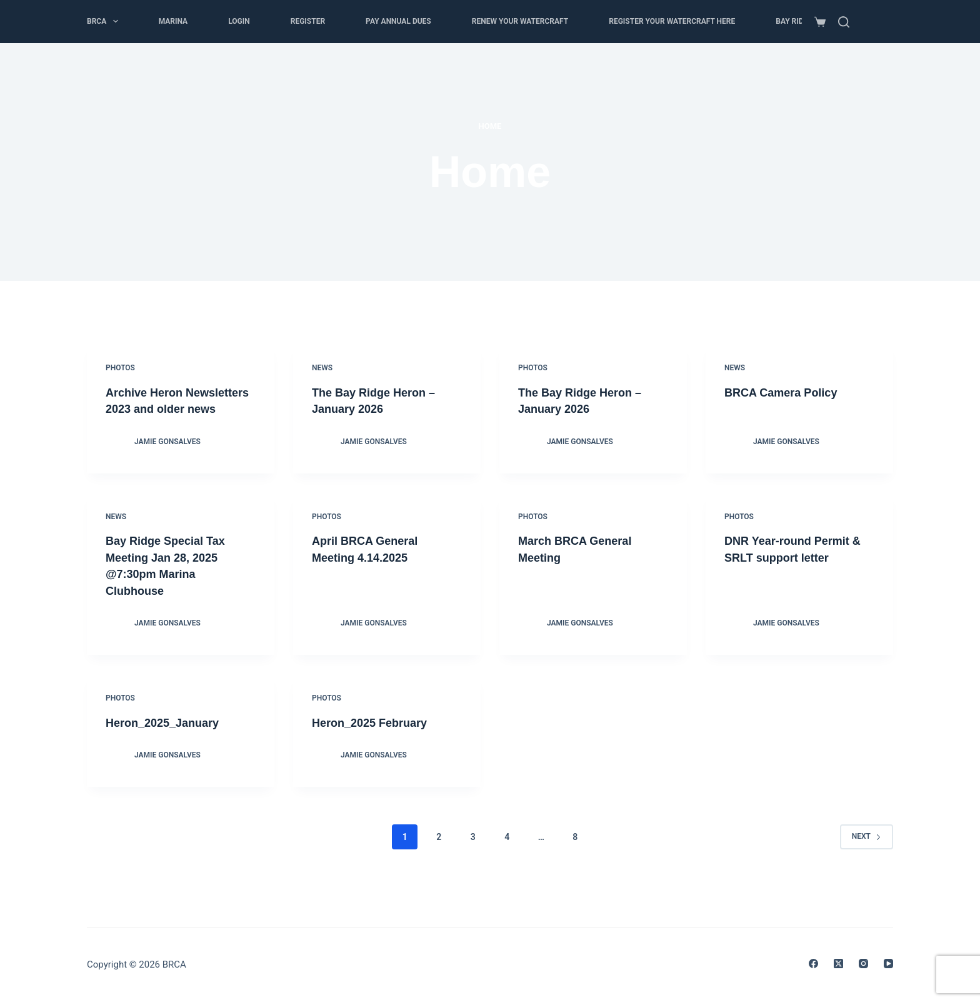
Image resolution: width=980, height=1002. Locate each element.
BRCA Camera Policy (786, 392)
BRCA (105, 21)
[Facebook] (813, 963)
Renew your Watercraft (520, 21)
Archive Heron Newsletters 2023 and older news (169, 408)
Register (308, 21)
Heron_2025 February (376, 737)
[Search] (843, 22)
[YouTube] (888, 963)
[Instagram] (863, 963)
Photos (120, 367)
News (322, 367)
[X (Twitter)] (838, 963)
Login (239, 21)
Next (866, 850)
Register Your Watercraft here (672, 21)
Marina (173, 21)
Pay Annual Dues (398, 21)
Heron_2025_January (168, 737)
